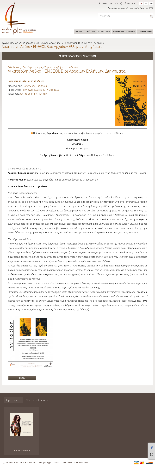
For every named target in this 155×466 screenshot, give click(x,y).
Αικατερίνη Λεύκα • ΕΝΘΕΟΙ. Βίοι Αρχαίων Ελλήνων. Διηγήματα (52, 47)
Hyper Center (53, 462)
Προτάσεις (13, 400)
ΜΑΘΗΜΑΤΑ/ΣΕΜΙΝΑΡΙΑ (124, 31)
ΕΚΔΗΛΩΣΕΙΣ (104, 31)
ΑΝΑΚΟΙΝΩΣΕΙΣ (145, 31)
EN (151, 3)
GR (141, 3)
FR (146, 3)
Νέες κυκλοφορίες (38, 400)
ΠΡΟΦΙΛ (79, 31)
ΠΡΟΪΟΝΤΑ (90, 31)
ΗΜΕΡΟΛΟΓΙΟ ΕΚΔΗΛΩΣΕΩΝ (77, 56)
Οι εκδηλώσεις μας (49, 43)
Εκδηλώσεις (28, 43)
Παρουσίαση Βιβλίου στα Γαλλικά (82, 43)
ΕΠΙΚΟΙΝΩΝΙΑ (82, 462)
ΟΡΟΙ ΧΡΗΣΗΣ (67, 462)
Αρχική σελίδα (10, 43)
